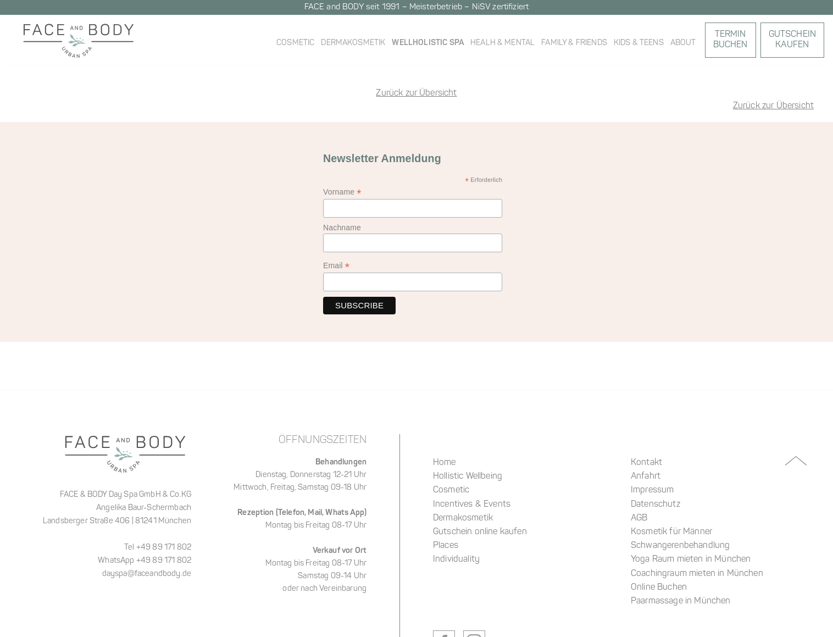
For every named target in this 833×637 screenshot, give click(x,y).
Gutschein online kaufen (480, 532)
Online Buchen (659, 587)
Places (445, 545)
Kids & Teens (639, 43)
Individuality (456, 559)
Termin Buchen (730, 39)
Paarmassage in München (681, 601)
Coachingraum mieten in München (697, 573)
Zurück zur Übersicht (773, 106)
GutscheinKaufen (792, 39)
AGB (639, 518)
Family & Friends (574, 43)
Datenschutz (655, 504)
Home (444, 462)
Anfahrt (645, 476)
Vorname (342, 192)
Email (336, 266)
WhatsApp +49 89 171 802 (144, 561)
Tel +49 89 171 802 (157, 548)
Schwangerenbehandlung (680, 545)
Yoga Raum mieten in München (691, 559)
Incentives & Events (471, 504)
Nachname (342, 227)
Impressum (652, 490)
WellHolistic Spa (428, 43)
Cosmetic (295, 43)
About (683, 43)
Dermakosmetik (353, 43)
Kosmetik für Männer (671, 532)
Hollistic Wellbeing (467, 476)
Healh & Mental (502, 43)
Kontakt (646, 462)
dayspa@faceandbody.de (146, 574)
